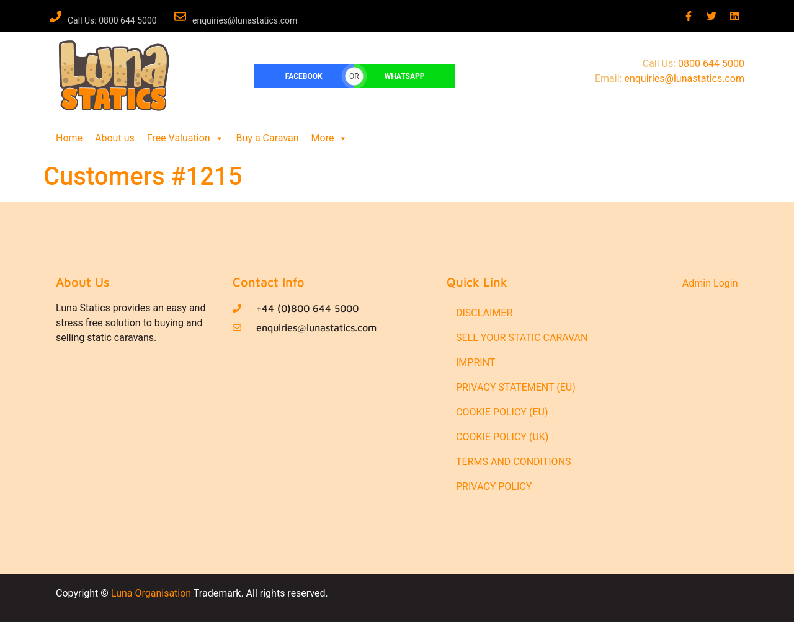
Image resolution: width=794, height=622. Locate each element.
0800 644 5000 (711, 63)
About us (115, 138)
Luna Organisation (151, 593)
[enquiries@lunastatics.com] (180, 16)
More (329, 138)
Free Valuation (185, 138)
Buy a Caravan (267, 138)
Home (69, 138)
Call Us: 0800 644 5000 (112, 20)
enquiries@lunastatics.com (244, 20)
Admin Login (710, 283)
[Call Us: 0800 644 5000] (55, 16)
